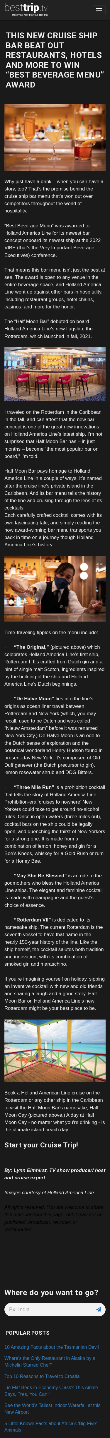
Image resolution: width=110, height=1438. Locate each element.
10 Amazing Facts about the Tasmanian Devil (51, 1347)
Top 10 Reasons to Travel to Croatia (42, 1376)
